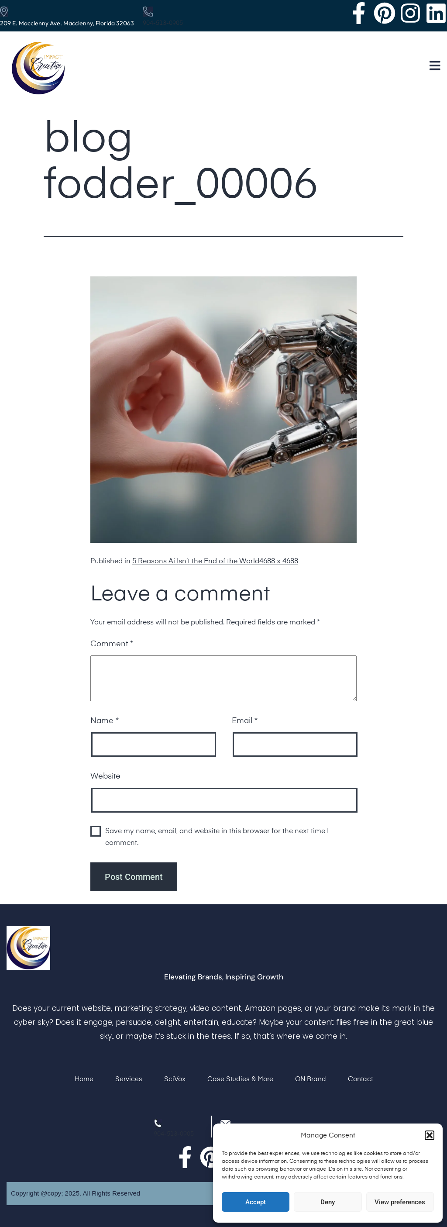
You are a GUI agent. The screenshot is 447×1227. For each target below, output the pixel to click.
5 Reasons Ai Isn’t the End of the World (195, 561)
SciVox (175, 1079)
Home (84, 1079)
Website (105, 776)
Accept (255, 1202)
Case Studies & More (240, 1079)
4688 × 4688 (278, 561)
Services (128, 1079)
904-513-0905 (163, 23)
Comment (111, 644)
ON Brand (310, 1079)
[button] (429, 1135)
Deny (327, 1202)
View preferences (400, 1202)
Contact (360, 1079)
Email (245, 721)
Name (104, 721)
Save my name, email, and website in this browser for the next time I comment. (217, 837)
